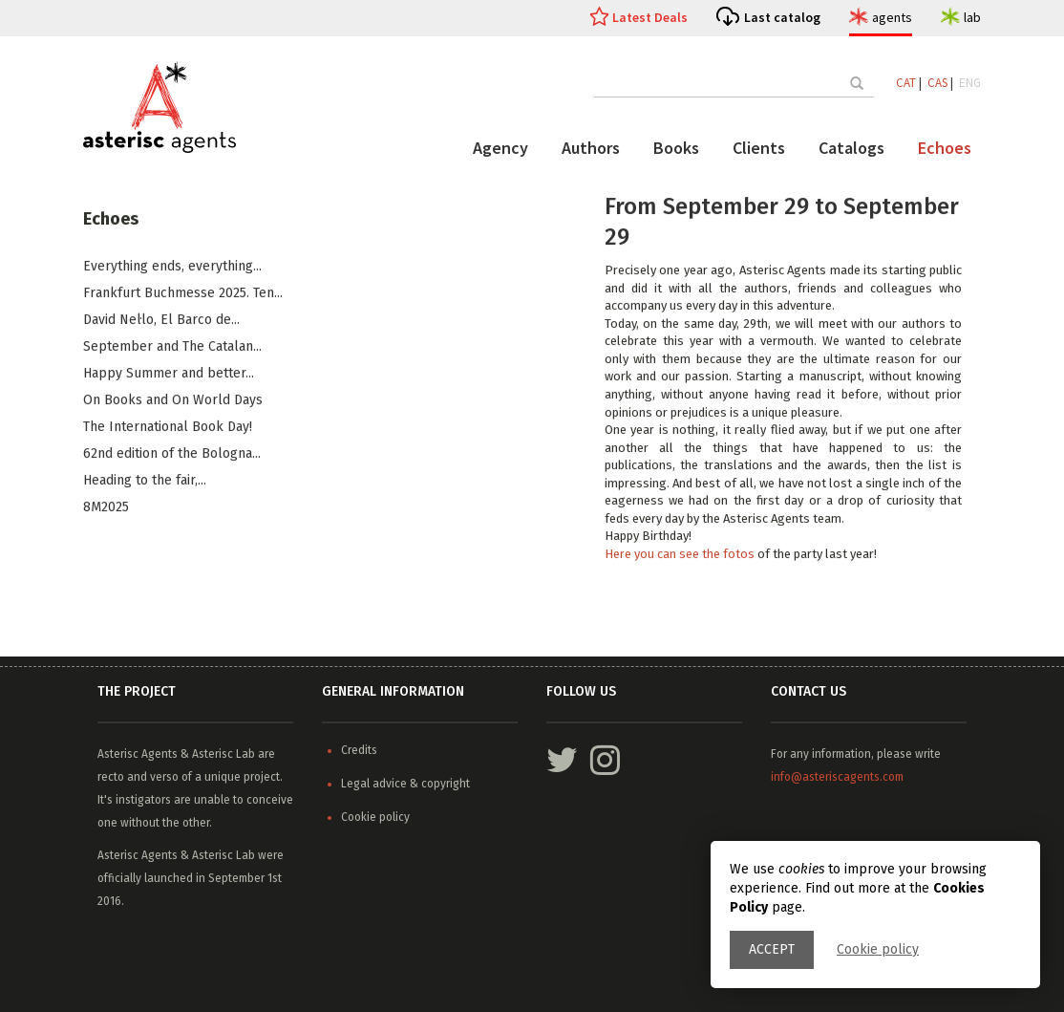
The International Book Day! (167, 428)
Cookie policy (878, 949)
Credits (359, 750)
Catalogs (851, 148)
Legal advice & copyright (405, 783)
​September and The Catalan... (172, 347)
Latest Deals (650, 17)
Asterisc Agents (137, 754)
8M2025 (106, 508)
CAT (906, 83)
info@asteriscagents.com (837, 777)
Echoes (944, 148)
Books (676, 148)
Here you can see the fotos (681, 555)
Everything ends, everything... (172, 267)
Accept (772, 949)
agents (892, 17)
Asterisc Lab (223, 754)
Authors (591, 148)
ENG (970, 83)
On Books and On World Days (173, 401)
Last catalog (782, 17)
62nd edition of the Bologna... (172, 454)
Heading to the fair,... (144, 481)
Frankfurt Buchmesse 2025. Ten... (183, 294)
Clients (759, 148)
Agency (500, 148)
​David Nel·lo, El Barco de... (161, 320)
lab (972, 17)
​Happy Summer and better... (168, 374)
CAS (937, 83)
